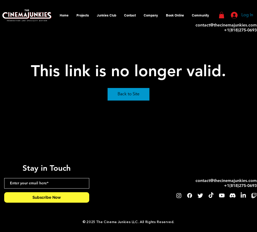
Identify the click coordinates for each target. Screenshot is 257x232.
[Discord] (232, 195)
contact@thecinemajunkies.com (226, 25)
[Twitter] (200, 195)
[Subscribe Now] (46, 197)
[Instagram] (179, 195)
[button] (151, 15)
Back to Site (128, 94)
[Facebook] (189, 195)
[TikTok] (211, 195)
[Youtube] (222, 195)
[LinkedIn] (243, 195)
